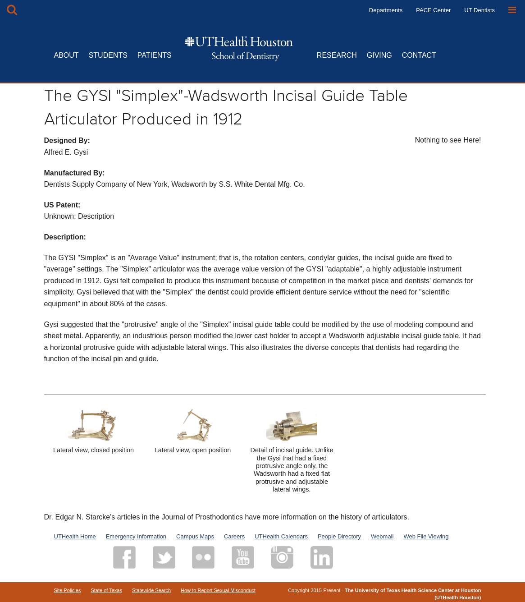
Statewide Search (151, 590)
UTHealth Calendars (281, 536)
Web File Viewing (425, 536)
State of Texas (106, 590)
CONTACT (419, 55)
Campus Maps (195, 536)
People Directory (339, 536)
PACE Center (433, 10)
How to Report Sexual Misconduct (218, 590)
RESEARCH (337, 55)
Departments (385, 10)
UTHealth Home (75, 536)
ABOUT (66, 55)
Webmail (382, 536)
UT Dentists (479, 10)
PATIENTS (154, 55)
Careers (234, 536)
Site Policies (67, 590)
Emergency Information (136, 536)
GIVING (379, 55)
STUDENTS (108, 55)
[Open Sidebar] (512, 10)
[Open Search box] (12, 10)
